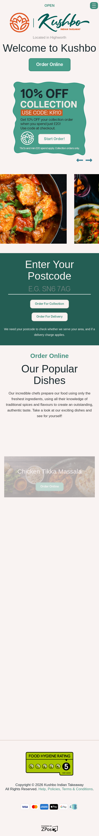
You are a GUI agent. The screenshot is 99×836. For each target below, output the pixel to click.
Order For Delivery (49, 316)
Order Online (49, 64)
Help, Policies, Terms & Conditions (66, 789)
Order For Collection (49, 304)
